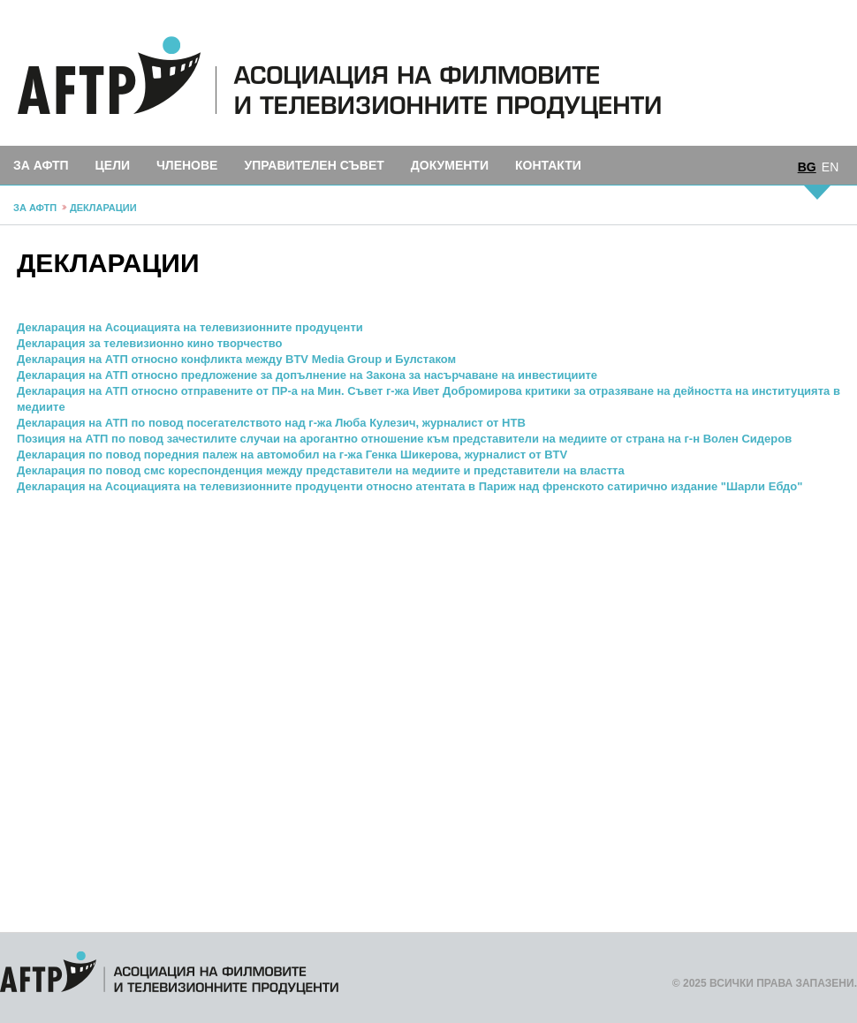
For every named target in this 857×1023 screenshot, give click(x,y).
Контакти (548, 165)
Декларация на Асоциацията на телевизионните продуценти (190, 327)
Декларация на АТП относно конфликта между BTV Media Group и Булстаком (236, 359)
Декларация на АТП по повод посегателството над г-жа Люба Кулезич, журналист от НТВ (271, 422)
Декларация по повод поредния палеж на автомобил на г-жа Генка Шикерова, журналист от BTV (292, 454)
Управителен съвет (313, 165)
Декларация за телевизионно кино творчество (149, 343)
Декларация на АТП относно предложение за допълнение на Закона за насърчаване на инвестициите (307, 375)
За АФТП (41, 165)
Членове (186, 165)
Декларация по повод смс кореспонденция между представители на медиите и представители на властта (321, 470)
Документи (450, 165)
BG (807, 167)
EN (830, 167)
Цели (112, 165)
